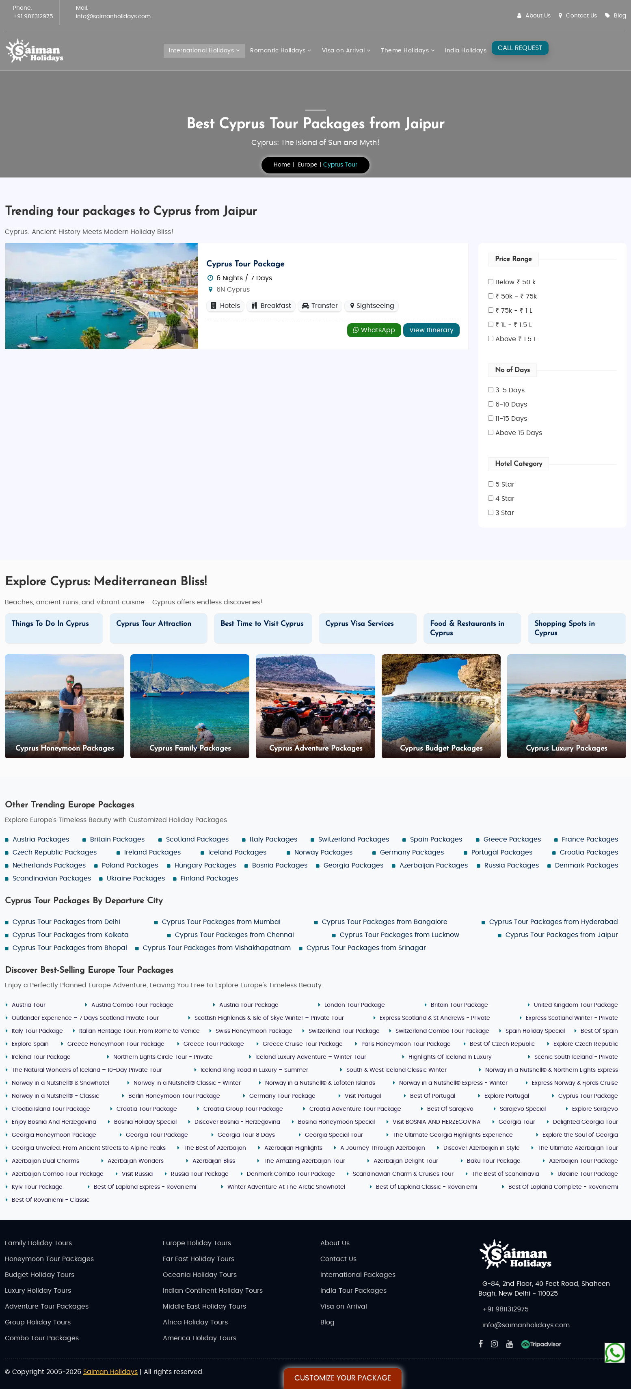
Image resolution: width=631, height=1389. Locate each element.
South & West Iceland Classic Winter (396, 1070)
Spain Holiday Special (535, 1031)
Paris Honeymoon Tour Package (406, 1044)
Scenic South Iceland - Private (576, 1057)
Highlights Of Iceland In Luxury (450, 1057)
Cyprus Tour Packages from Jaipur (562, 935)
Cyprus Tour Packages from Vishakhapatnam (217, 948)
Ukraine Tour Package (588, 1174)
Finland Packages (209, 878)
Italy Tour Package (37, 1031)
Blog (615, 16)
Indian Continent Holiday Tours (213, 1290)
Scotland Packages (197, 839)
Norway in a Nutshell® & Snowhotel (60, 1083)
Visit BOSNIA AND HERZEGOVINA (437, 1122)
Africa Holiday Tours (195, 1322)
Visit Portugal (363, 1096)
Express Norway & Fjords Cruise (575, 1083)
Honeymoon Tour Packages (49, 1259)
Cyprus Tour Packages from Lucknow (399, 935)
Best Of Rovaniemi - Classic (50, 1200)
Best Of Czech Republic (502, 1044)
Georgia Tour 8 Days (246, 1135)
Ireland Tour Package (41, 1057)
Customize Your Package (342, 1378)
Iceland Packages (237, 852)
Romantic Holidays (280, 51)
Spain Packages (436, 839)
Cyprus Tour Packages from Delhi (66, 922)
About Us (534, 16)
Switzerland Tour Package (344, 1031)
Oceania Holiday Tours (200, 1275)
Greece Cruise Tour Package (303, 1044)
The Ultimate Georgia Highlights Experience (453, 1135)
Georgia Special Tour (334, 1135)
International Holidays (204, 51)
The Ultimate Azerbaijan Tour (578, 1148)
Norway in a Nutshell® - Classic (55, 1096)
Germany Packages (412, 852)
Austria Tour (28, 1005)
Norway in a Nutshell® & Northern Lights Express (551, 1070)
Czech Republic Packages (55, 852)
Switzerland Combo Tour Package (442, 1031)
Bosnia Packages (279, 865)
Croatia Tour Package (147, 1109)
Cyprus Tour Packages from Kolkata (71, 935)
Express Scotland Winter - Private (572, 1018)
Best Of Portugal (432, 1096)
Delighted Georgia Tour (585, 1122)
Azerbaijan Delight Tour (406, 1161)
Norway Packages (323, 852)
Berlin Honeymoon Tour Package (174, 1096)
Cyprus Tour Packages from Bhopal (70, 948)
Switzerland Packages (353, 839)
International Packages (357, 1275)
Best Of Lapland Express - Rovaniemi (145, 1187)
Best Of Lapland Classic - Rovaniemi (426, 1187)
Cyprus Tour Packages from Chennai (234, 935)
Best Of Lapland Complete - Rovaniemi (563, 1187)
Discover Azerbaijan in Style (481, 1148)
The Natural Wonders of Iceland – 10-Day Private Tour (87, 1070)
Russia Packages (511, 865)
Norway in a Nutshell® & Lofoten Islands (320, 1083)
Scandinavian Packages (52, 878)
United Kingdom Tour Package (576, 1005)
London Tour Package (354, 1005)
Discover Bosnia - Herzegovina (237, 1122)
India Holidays (465, 51)
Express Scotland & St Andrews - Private (435, 1018)
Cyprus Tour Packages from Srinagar (366, 948)
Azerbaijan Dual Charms (45, 1161)
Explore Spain (30, 1044)
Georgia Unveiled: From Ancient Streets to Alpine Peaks (89, 1148)
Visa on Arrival (346, 51)
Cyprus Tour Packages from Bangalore (384, 922)
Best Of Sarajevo (450, 1109)
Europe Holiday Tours (197, 1243)
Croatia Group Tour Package (243, 1109)
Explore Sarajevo (595, 1109)
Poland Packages (130, 865)
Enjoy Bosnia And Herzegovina (54, 1122)
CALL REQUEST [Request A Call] (520, 48)
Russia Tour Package (200, 1174)
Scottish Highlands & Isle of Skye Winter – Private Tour (269, 1018)
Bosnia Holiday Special (145, 1122)
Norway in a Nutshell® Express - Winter (453, 1083)
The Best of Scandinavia (505, 1174)
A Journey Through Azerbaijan (382, 1148)
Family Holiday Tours (38, 1243)
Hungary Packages (205, 865)
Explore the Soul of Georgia (580, 1135)
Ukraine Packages (136, 878)
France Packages (590, 839)
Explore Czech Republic (585, 1044)
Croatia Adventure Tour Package (355, 1109)
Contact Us (578, 16)
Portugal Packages (501, 852)
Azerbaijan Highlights (293, 1148)
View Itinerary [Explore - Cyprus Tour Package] (431, 330)
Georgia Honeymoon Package (54, 1135)
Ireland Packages (152, 852)
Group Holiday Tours (38, 1322)
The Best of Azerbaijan (215, 1148)
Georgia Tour (517, 1122)
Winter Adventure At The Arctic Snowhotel (286, 1187)
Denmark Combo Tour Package (291, 1174)
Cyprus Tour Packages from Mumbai (221, 922)
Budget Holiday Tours (39, 1275)
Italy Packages (273, 839)
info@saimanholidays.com (113, 16)
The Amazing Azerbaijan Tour (304, 1161)
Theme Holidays (407, 51)
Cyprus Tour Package (245, 264)
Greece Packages (512, 839)
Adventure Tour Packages (47, 1306)
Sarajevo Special (523, 1109)
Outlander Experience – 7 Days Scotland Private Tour (85, 1018)
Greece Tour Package (214, 1044)
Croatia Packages (589, 852)
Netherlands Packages (49, 865)
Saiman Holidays (110, 1372)
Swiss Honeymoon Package (254, 1031)
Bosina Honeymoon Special (336, 1122)
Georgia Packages (353, 865)
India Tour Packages (353, 1290)
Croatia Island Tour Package (51, 1109)
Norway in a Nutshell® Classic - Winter (187, 1083)
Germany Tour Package (282, 1096)
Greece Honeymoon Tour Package (115, 1044)
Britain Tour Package (459, 1005)
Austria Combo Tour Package (132, 1005)
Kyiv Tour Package (37, 1187)
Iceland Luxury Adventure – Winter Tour (310, 1057)
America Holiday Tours (199, 1338)
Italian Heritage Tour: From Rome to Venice (139, 1031)
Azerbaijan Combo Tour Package (58, 1174)
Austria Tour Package (249, 1005)
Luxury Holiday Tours (38, 1290)
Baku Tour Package (494, 1161)
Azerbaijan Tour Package (583, 1161)
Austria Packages (41, 839)
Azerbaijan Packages (434, 865)
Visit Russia (137, 1174)
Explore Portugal (506, 1096)
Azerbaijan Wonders (136, 1161)
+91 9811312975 (33, 16)
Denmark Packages (586, 865)
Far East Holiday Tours (198, 1259)
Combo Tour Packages (42, 1338)
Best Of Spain (599, 1031)
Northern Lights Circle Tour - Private (163, 1057)
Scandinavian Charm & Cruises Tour (403, 1174)
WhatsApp (374, 330)
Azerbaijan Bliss (213, 1161)
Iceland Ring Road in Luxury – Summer (254, 1070)
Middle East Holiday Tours (204, 1306)
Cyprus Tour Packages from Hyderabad (553, 922)
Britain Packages (117, 839)
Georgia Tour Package (157, 1135)
